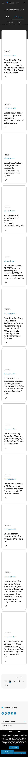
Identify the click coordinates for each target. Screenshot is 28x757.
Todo (8, 17)
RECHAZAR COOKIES (7, 752)
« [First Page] (6, 677)
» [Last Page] (19, 685)
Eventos (10, 22)
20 (7, 685)
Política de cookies (18, 744)
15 (19, 681)
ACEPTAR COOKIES (20, 753)
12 (5, 681)
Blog (19, 22)
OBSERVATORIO (6, 726)
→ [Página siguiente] (15, 685)
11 (21, 677)
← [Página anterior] (12, 677)
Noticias (19, 17)
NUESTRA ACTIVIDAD (8, 721)
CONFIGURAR (13, 747)
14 (14, 681)
